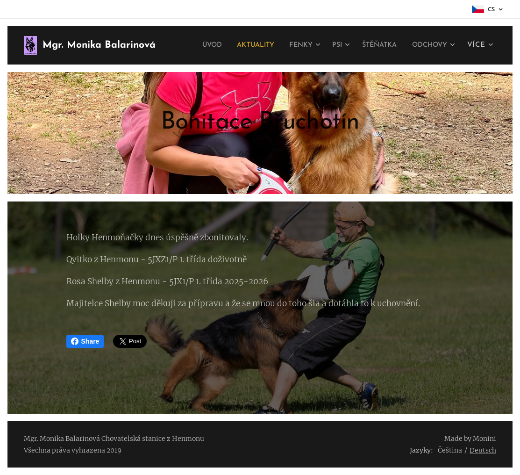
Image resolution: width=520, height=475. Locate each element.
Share (85, 341)
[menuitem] (253, 45)
